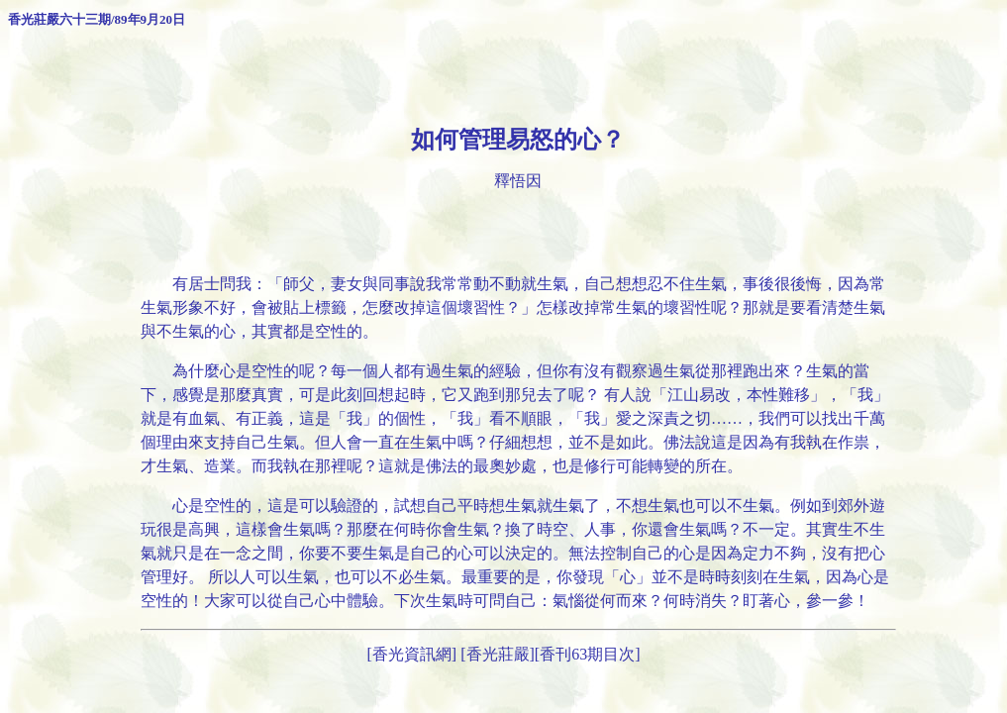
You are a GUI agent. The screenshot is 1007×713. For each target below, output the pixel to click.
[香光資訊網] (412, 654)
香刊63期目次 (587, 654)
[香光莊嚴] (497, 654)
